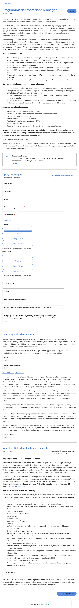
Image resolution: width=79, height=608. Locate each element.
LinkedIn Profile (10, 284)
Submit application (66, 594)
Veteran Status (9, 435)
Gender (6, 358)
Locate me (6, 220)
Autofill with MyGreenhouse (62, 176)
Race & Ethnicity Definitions (13, 373)
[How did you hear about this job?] (33, 302)
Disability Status (9, 572)
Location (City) (9, 215)
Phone (22, 207)
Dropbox (18, 233)
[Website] (33, 294)
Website (7, 292)
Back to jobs (7, 4)
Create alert (16, 163)
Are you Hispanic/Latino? (12, 365)
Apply (72, 11)
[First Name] (33, 186)
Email (6, 199)
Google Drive (18, 239)
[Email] (33, 202)
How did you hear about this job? (15, 299)
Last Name (8, 191)
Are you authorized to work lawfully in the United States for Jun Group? (28, 307)
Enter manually (18, 244)
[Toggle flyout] (14, 208)
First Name (8, 183)
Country (7, 207)
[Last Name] (33, 194)
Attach (18, 228)
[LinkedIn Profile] (33, 286)
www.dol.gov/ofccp (18, 486)
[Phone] (41, 209)
